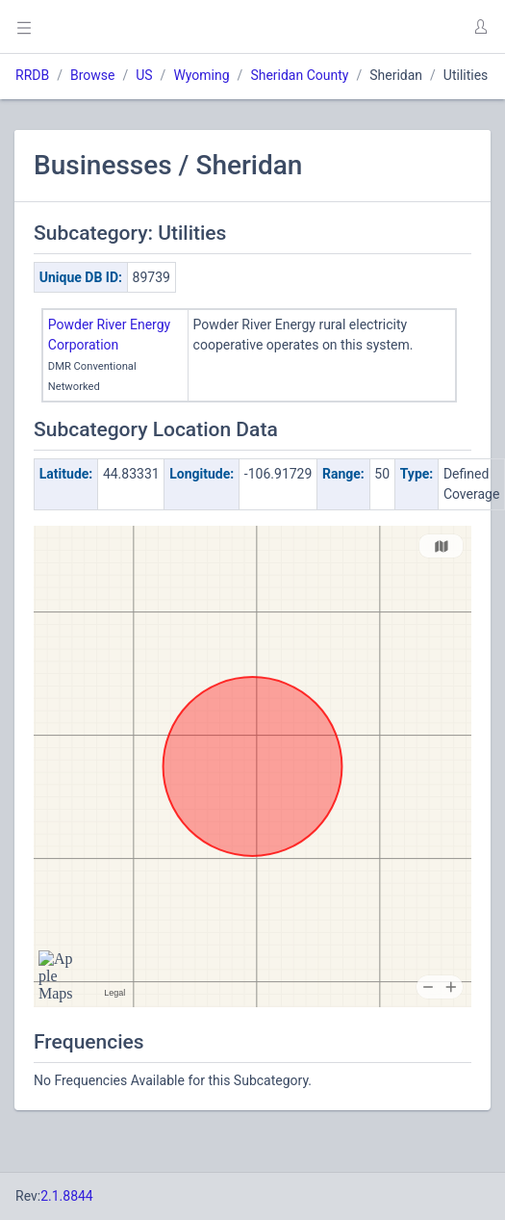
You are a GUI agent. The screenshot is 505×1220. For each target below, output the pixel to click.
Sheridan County (299, 75)
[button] (480, 27)
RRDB (32, 75)
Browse (92, 75)
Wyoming (201, 75)
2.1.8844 (66, 1196)
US (144, 75)
